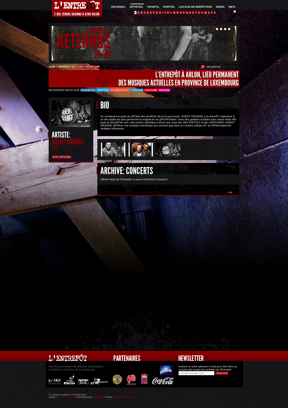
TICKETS (153, 6)
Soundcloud (119, 90)
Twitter (103, 90)
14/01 (102, 53)
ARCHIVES (118, 6)
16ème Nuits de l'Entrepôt (115, 179)
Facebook (88, 90)
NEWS (220, 6)
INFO (232, 6)
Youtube (151, 90)
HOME (52, 66)
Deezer (164, 90)
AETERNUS (84, 41)
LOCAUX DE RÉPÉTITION (195, 6)
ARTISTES (136, 6)
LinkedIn (137, 90)
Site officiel (62, 156)
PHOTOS (168, 6)
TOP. (230, 193)
